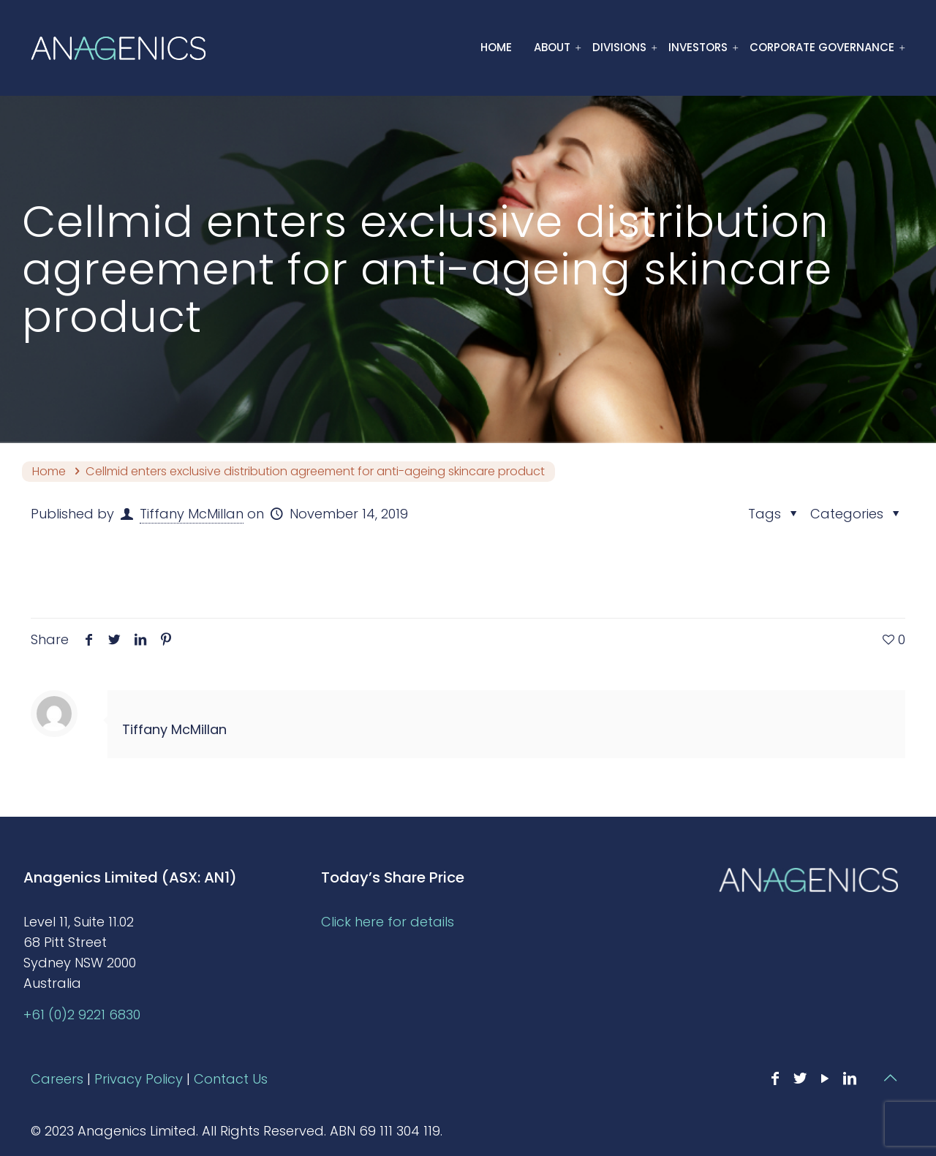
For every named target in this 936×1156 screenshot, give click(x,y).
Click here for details (387, 922)
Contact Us (231, 1079)
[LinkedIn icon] (849, 1078)
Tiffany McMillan (192, 514)
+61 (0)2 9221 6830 (81, 1014)
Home (49, 471)
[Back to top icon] (890, 1077)
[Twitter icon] (800, 1078)
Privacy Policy (138, 1079)
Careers (57, 1079)
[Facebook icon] (775, 1078)
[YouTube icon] (825, 1078)
